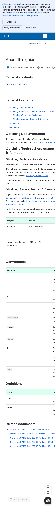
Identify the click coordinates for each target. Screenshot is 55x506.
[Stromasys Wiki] (15, 36)
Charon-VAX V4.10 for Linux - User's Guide (29, 429)
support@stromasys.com (37, 175)
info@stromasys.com (15, 204)
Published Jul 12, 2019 (38, 43)
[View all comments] (48, 486)
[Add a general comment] (19, 499)
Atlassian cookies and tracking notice (20, 15)
